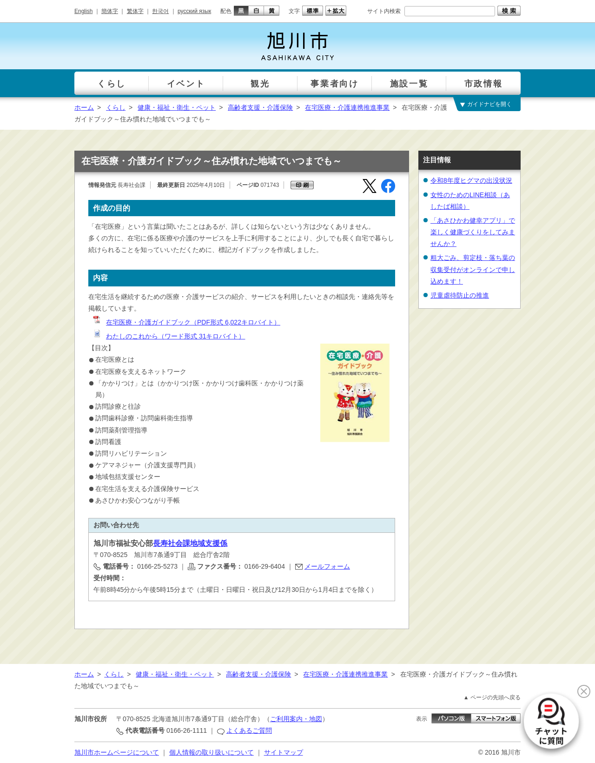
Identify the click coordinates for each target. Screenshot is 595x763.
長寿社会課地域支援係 (190, 543)
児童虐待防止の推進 (459, 295)
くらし (116, 107)
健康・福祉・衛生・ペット (177, 107)
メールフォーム (327, 566)
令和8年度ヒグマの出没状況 (471, 180)
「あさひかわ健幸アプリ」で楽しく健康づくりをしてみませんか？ (472, 232)
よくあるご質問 (249, 730)
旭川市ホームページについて (116, 752)
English (83, 11)
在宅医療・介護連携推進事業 (347, 107)
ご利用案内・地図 (296, 719)
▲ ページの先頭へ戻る (492, 697)
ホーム (84, 107)
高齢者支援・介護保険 (260, 107)
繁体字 (135, 11)
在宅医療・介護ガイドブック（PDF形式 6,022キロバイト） (186, 322)
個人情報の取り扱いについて (211, 752)
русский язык (194, 11)
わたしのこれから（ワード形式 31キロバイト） (168, 336)
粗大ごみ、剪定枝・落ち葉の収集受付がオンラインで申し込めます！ (472, 269)
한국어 (160, 11)
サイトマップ (283, 752)
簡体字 (109, 11)
